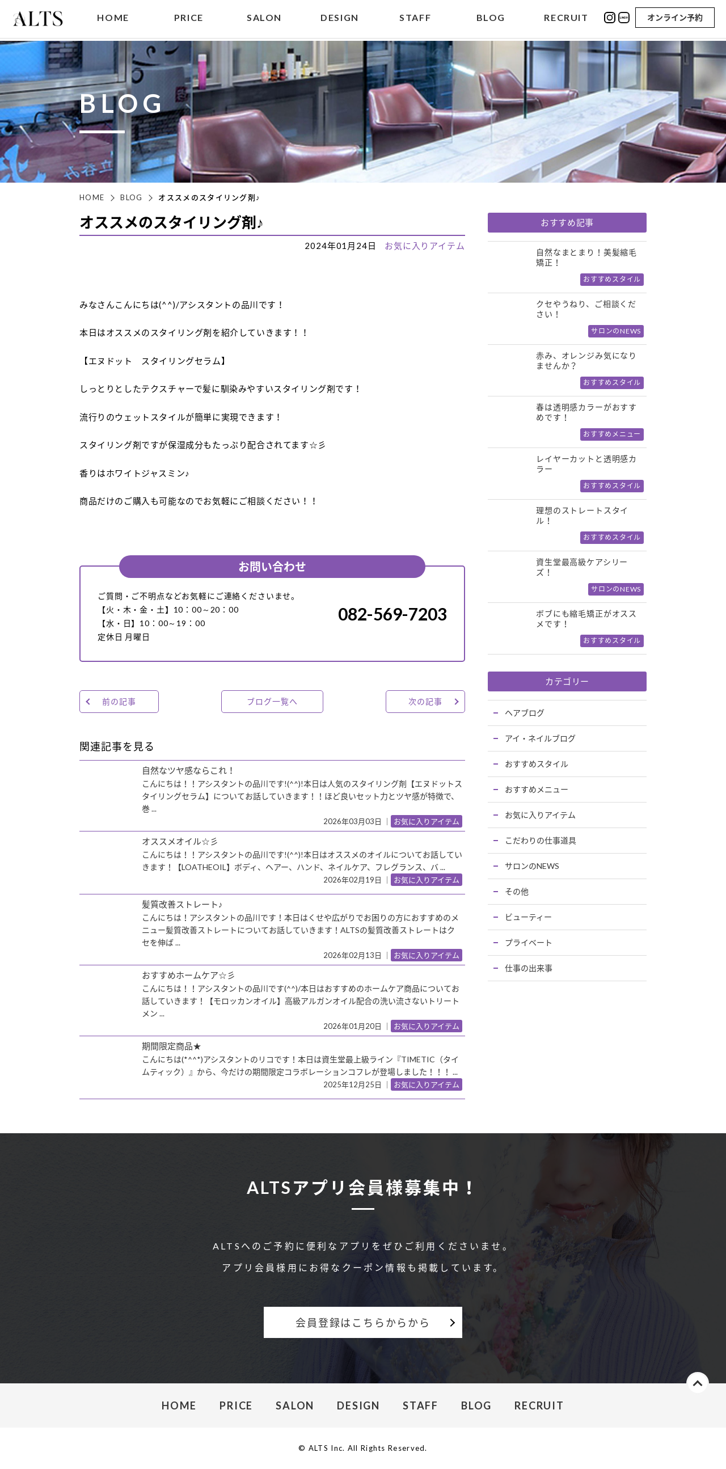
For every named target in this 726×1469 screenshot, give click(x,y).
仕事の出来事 (528, 968)
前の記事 (119, 701)
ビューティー (528, 917)
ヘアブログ (524, 712)
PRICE (189, 19)
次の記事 (425, 701)
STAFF (415, 19)
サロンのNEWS (532, 866)
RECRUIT (566, 19)
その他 (517, 891)
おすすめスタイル (536, 764)
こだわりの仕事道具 (540, 840)
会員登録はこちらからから (363, 1322)
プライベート (528, 942)
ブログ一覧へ (272, 701)
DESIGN (339, 19)
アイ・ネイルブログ (540, 738)
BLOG (490, 19)
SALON (264, 19)
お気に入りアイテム (425, 245)
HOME (113, 19)
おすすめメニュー (536, 789)
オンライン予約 (675, 18)
